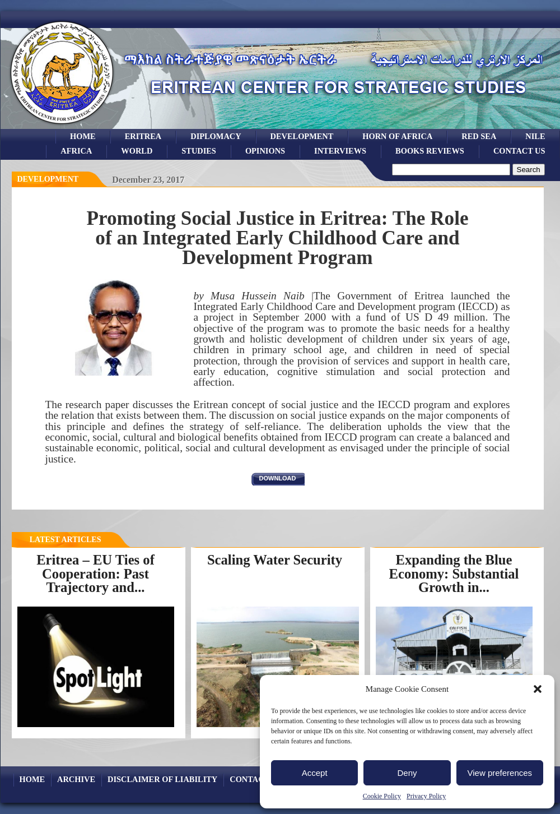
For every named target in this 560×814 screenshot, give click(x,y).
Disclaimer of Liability (162, 779)
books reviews (429, 150)
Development (48, 179)
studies (198, 150)
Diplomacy (215, 136)
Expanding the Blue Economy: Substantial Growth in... (454, 573)
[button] (537, 689)
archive (76, 779)
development (302, 136)
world (136, 150)
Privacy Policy (426, 796)
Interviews (340, 150)
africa (76, 150)
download (277, 478)
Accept (315, 773)
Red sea (478, 136)
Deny (407, 773)
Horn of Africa (397, 136)
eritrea (143, 136)
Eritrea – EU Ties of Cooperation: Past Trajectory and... (95, 573)
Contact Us (519, 150)
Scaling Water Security (274, 559)
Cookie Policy (382, 796)
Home (83, 136)
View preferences (500, 773)
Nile (535, 136)
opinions (265, 150)
